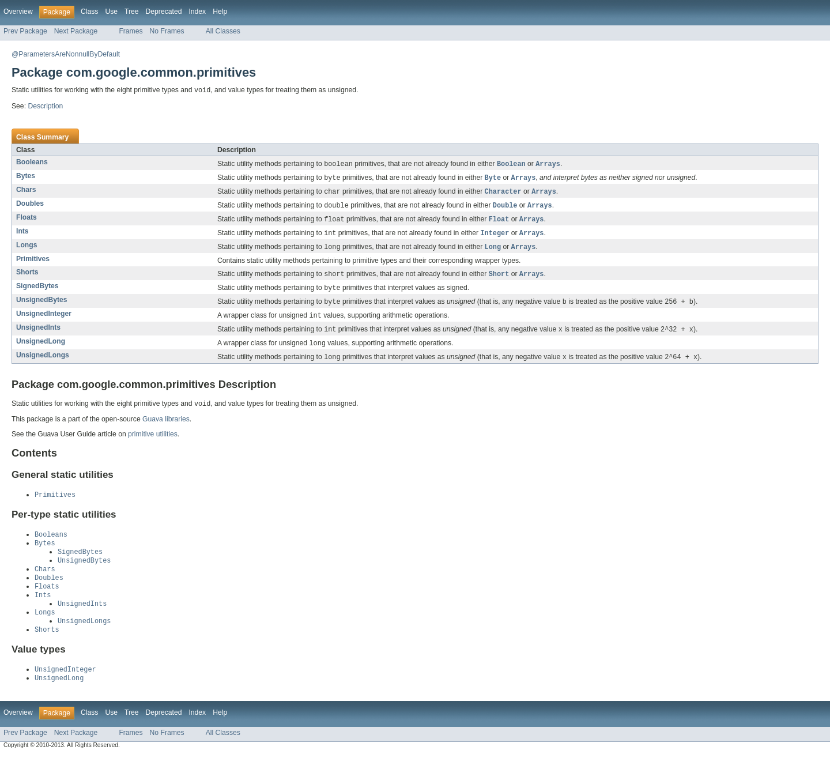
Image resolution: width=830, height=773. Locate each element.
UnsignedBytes (41, 305)
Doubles (30, 206)
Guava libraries (166, 428)
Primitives (33, 263)
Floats (26, 220)
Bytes (25, 177)
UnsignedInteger (43, 320)
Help (220, 11)
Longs (26, 249)
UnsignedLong (40, 349)
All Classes (223, 31)
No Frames (167, 31)
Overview (18, 11)
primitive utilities (153, 443)
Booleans (32, 163)
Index (197, 11)
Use (111, 11)
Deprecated (164, 11)
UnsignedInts (38, 334)
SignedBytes (37, 291)
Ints (22, 235)
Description (45, 107)
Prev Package (25, 31)
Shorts (27, 277)
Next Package (76, 31)
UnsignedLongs (42, 363)
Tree (131, 11)
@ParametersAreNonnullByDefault (66, 54)
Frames (130, 31)
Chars (26, 191)
